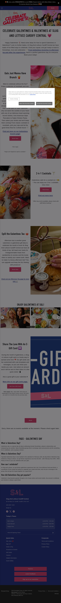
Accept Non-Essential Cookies (44, 103)
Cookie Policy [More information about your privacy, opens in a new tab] (33, 94)
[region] (30, 98)
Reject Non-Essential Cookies (27, 103)
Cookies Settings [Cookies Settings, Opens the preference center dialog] (14, 98)
